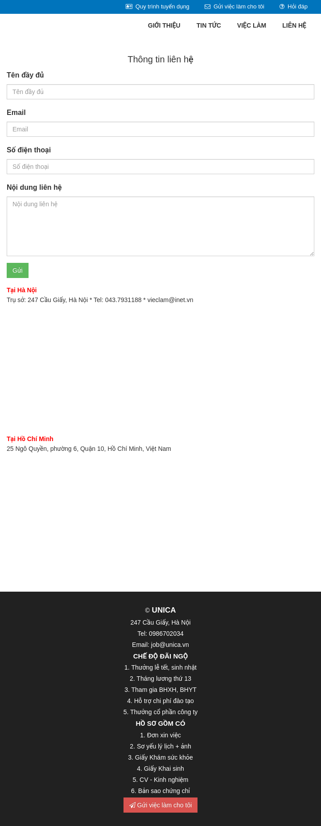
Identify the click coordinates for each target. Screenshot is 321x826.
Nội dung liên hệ (34, 187)
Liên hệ (294, 25)
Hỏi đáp (294, 6)
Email (16, 112)
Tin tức (209, 25)
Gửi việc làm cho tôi (234, 6)
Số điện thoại (29, 150)
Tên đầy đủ (25, 75)
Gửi (17, 270)
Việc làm (251, 25)
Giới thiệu (164, 25)
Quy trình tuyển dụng (157, 6)
